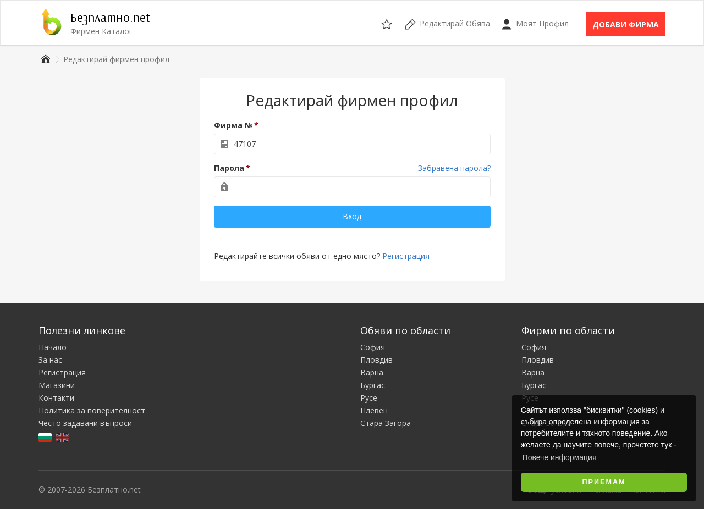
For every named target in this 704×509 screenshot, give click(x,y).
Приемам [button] (604, 482)
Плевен (374, 410)
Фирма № (233, 125)
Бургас (372, 385)
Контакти (56, 397)
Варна (371, 372)
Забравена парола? (454, 168)
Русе (368, 397)
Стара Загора (385, 423)
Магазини (56, 385)
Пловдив (376, 360)
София (372, 347)
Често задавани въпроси (85, 423)
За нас (50, 360)
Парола (229, 168)
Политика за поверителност (91, 410)
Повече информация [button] (559, 457)
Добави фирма (625, 24)
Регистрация (406, 256)
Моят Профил (535, 24)
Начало (52, 347)
